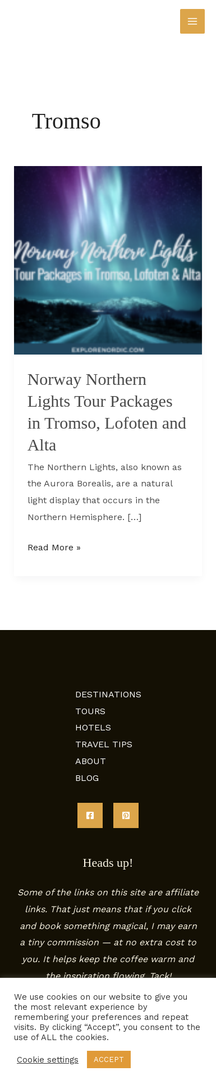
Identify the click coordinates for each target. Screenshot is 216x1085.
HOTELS (93, 727)
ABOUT (90, 761)
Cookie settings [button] (48, 1060)
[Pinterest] (126, 815)
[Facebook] (90, 815)
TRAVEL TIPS (103, 744)
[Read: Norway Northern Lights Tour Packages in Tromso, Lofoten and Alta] (108, 259)
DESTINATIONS (108, 694)
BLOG (87, 778)
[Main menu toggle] (192, 21)
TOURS (90, 711)
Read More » (54, 546)
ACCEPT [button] (109, 1059)
